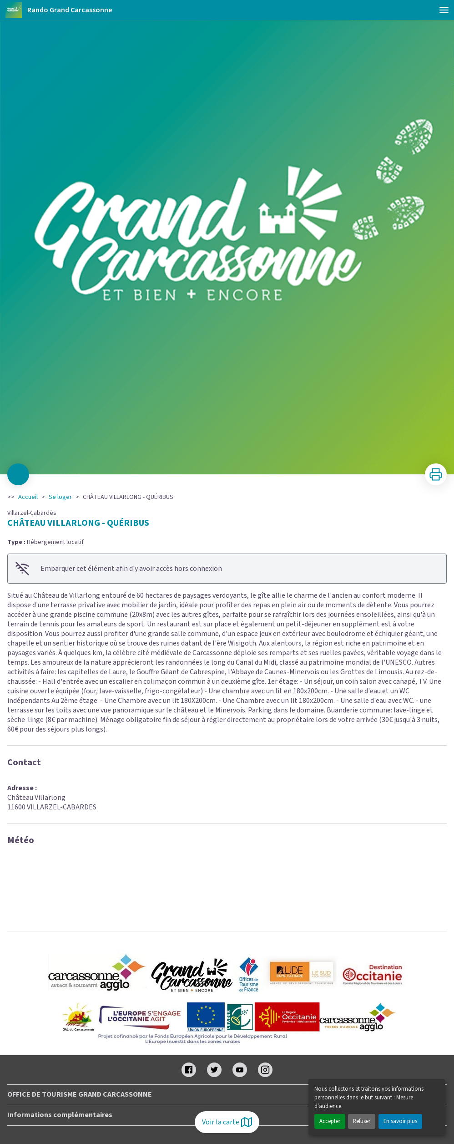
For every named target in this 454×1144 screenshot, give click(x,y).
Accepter (329, 1121)
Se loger (60, 497)
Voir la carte (227, 1122)
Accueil (28, 497)
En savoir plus (400, 1121)
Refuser (361, 1121)
